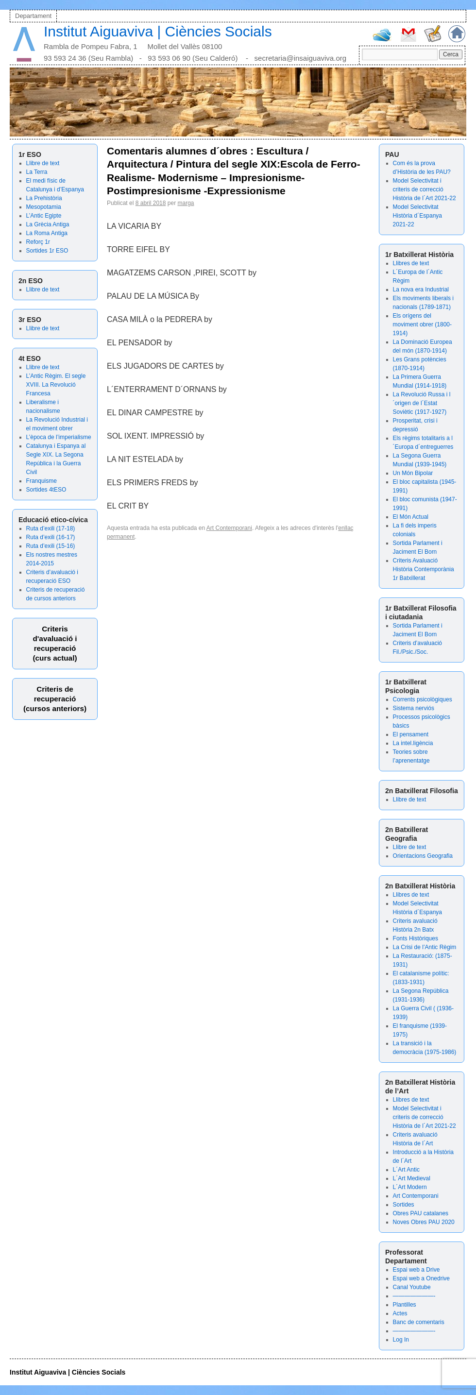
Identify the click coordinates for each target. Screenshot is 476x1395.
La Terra (37, 172)
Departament (33, 15)
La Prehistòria (44, 198)
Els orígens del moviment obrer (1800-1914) (422, 324)
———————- (414, 1296)
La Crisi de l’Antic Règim (425, 947)
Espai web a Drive (416, 1269)
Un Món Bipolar (413, 473)
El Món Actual (410, 516)
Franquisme (41, 480)
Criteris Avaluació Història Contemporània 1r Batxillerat (423, 569)
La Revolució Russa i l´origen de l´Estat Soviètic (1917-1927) (422, 403)
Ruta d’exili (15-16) (50, 546)
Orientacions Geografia (423, 855)
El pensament (410, 734)
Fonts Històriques (415, 938)
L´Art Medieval (411, 1178)
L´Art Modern (410, 1187)
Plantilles (404, 1304)
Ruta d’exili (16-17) (50, 537)
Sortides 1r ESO (47, 250)
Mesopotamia (43, 207)
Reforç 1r (38, 241)
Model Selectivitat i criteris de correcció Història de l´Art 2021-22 (424, 189)
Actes (400, 1313)
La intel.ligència (413, 743)
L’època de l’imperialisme (58, 437)
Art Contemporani (416, 1195)
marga (185, 203)
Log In (401, 1339)
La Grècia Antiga (47, 224)
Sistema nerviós (413, 708)
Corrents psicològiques (422, 699)
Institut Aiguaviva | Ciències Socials (158, 31)
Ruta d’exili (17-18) (50, 528)
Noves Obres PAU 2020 (424, 1222)
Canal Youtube (412, 1287)
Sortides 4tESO (46, 489)
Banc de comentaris (418, 1322)
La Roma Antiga (47, 233)
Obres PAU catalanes (421, 1213)
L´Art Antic (406, 1169)
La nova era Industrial (421, 289)
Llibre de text (43, 163)
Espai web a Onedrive (421, 1278)
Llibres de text (411, 263)
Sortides (403, 1204)
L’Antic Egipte (44, 215)
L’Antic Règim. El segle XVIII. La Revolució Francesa (56, 385)
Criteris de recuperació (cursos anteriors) (54, 699)
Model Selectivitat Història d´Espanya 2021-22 (417, 216)
